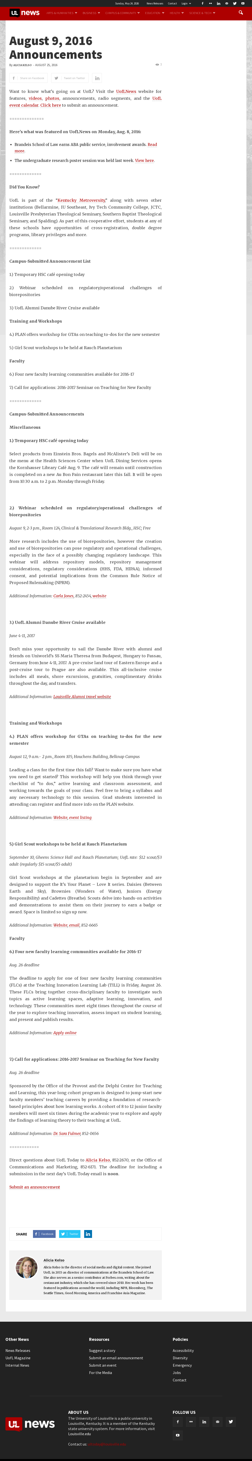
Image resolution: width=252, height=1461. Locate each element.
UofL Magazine (18, 1357)
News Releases (155, 3)
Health (177, 13)
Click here (50, 105)
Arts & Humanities (62, 13)
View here (144, 160)
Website (60, 817)
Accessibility (183, 1350)
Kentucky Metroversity (81, 200)
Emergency (182, 1365)
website (99, 595)
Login (186, 3)
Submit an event (103, 1365)
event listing (81, 817)
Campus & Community (123, 13)
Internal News (17, 1365)
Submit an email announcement (116, 1357)
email (74, 925)
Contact (172, 3)
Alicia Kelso (22, 65)
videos (35, 98)
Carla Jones (63, 595)
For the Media (100, 1372)
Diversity (180, 1357)
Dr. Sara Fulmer (66, 1133)
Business (91, 13)
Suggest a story (102, 1350)
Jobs (177, 1372)
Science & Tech (202, 13)
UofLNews (126, 91)
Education (154, 13)
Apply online (65, 1032)
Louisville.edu (79, 1433)
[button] (241, 13)
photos (52, 98)
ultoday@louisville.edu (107, 1444)
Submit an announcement (34, 1187)
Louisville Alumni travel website (82, 696)
